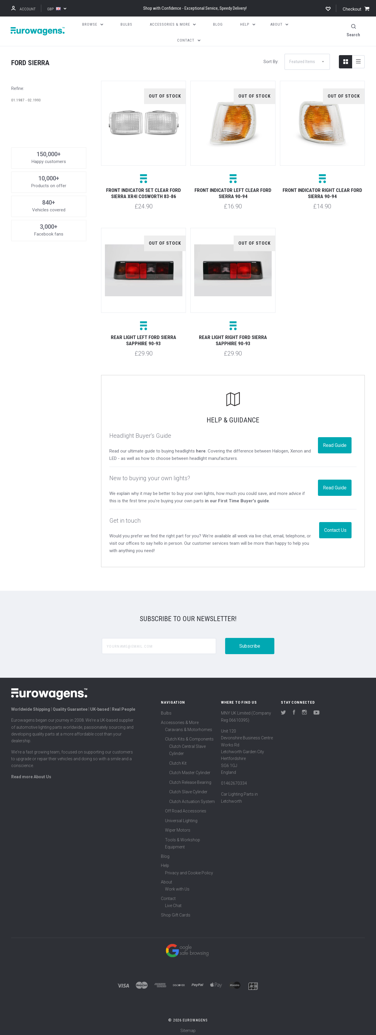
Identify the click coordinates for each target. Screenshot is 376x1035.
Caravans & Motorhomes (188, 726)
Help (165, 862)
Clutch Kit (178, 759)
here (201, 447)
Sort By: (270, 58)
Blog (165, 852)
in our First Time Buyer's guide (237, 497)
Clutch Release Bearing (190, 778)
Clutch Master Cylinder (189, 769)
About (166, 878)
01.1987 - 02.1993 (26, 96)
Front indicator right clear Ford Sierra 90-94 (322, 190)
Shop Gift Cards (175, 911)
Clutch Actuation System (192, 798)
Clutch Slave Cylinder (188, 788)
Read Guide (335, 442)
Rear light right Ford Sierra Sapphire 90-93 (233, 337)
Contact (168, 895)
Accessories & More (180, 719)
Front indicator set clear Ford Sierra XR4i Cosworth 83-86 (143, 190)
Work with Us (177, 885)
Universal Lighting (181, 817)
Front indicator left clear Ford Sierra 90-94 (232, 190)
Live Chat (173, 902)
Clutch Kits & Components (189, 735)
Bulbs (166, 709)
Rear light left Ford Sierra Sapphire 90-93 (143, 337)
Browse (92, 24)
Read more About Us (31, 773)
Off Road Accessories (185, 807)
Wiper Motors (177, 827)
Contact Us (335, 527)
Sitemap (188, 1027)
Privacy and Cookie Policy (189, 869)
